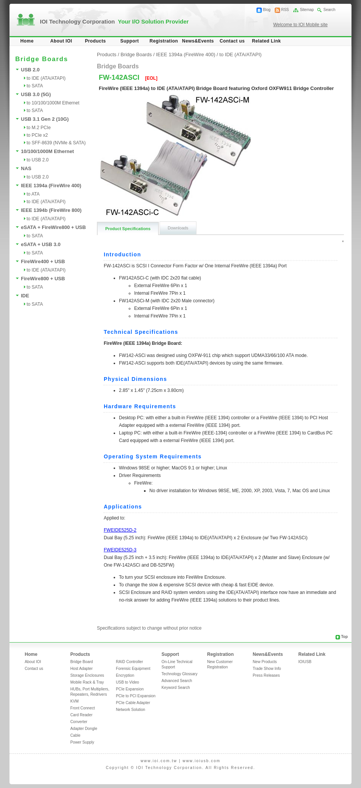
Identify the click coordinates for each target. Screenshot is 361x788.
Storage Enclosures (87, 675)
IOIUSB (305, 662)
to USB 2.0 (38, 160)
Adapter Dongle (83, 728)
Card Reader (81, 715)
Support (129, 41)
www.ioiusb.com (201, 761)
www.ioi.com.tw (159, 761)
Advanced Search (177, 681)
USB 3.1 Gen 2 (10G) (45, 119)
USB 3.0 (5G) (36, 94)
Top (344, 637)
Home (27, 41)
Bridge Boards (136, 54)
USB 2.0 (30, 70)
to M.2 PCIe (39, 127)
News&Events (198, 41)
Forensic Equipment (133, 668)
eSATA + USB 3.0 (40, 244)
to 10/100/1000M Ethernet (53, 103)
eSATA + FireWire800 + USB (53, 227)
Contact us (232, 41)
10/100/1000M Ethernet (47, 151)
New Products (265, 662)
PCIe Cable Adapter (133, 703)
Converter (78, 722)
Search (329, 10)
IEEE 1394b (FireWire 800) (51, 210)
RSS (285, 10)
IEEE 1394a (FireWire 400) (51, 185)
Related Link (266, 41)
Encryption (125, 675)
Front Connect (82, 708)
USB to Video (127, 682)
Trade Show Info (267, 668)
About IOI (61, 41)
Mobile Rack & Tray (87, 682)
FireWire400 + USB (43, 261)
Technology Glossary (180, 674)
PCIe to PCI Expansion (135, 696)
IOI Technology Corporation (114, 21)
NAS (26, 168)
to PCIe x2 (37, 135)
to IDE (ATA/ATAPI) (46, 78)
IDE (25, 295)
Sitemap (307, 10)
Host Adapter (81, 668)
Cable (75, 735)
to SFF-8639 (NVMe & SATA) (56, 142)
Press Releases (266, 675)
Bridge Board (81, 662)
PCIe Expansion (130, 689)
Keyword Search (176, 687)
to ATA (33, 194)
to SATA (35, 85)
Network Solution (130, 709)
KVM (74, 701)
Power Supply (82, 742)
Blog (267, 10)
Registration (164, 41)
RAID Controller (129, 662)
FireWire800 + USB (43, 278)
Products (95, 41)
